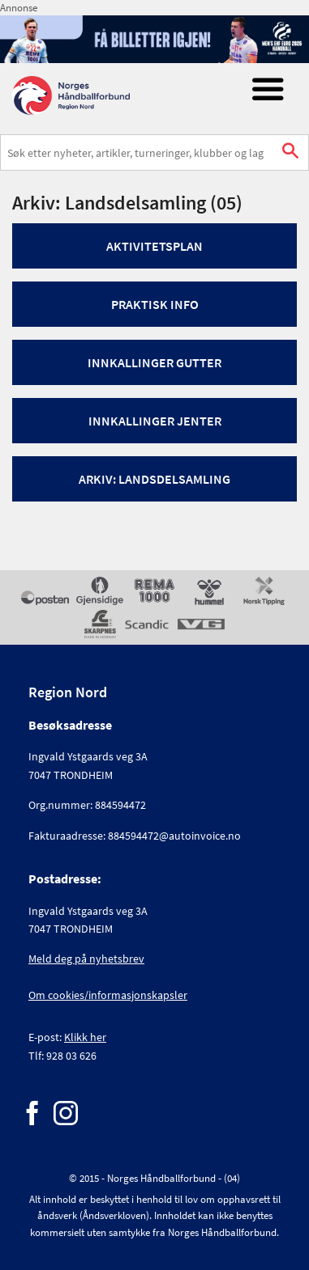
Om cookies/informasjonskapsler (107, 995)
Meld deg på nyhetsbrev (86, 958)
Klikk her (85, 1037)
